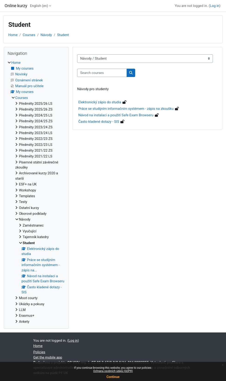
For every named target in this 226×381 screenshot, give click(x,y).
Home (13, 35)
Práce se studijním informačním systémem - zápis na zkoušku (126, 109)
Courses (29, 35)
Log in (214, 6)
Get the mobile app (47, 357)
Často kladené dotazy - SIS (98, 122)
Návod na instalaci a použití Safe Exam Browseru (115, 115)
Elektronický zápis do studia (99, 102)
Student (63, 35)
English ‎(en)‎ (39, 6)
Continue (113, 377)
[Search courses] (102, 73)
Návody (46, 35)
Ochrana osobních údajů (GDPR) (113, 371)
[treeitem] (36, 192)
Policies (39, 352)
